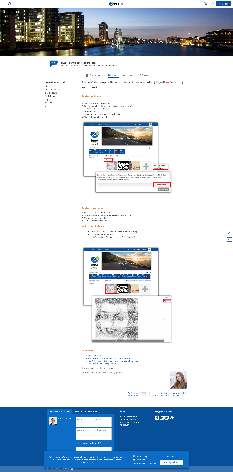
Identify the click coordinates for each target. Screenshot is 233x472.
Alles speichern (171, 462)
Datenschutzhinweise (128, 419)
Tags (47, 99)
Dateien (48, 102)
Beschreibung (51, 92)
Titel (47, 86)
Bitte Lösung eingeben (86, 443)
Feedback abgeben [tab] (86, 411)
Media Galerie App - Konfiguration (101, 363)
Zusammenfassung (53, 89)
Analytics (141, 459)
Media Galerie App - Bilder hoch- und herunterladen (109, 358)
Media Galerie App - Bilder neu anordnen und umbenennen (112, 361)
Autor (47, 106)
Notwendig (142, 456)
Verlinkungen (51, 96)
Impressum (124, 424)
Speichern (170, 456)
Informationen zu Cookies (144, 463)
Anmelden (223, 3)
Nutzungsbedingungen (129, 422)
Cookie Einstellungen (112, 459)
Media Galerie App (94, 355)
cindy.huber (164, 395)
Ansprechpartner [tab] (59, 411)
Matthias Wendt (60, 420)
